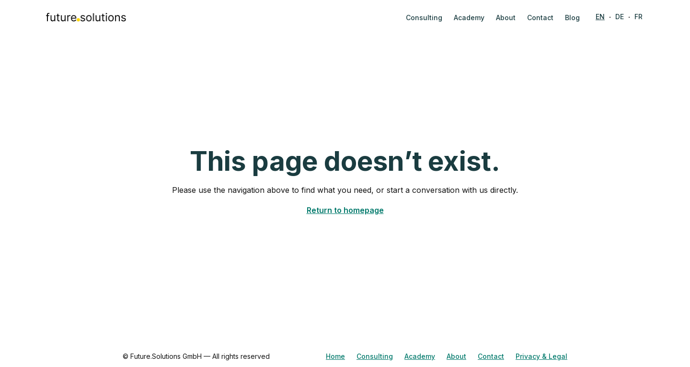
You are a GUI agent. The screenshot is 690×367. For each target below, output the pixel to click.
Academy (419, 356)
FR (638, 16)
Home (335, 356)
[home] (86, 17)
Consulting (374, 356)
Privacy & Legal (541, 356)
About (456, 356)
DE (619, 16)
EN (600, 16)
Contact (491, 356)
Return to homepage (345, 210)
